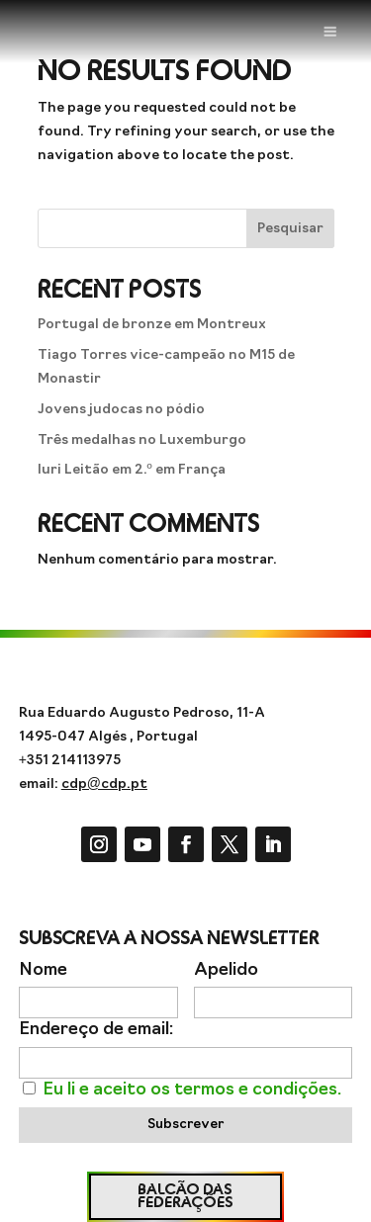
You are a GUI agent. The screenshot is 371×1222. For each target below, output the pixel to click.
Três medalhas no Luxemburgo (142, 440)
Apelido (226, 970)
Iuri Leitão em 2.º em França (132, 470)
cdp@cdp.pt (104, 784)
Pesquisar (290, 228)
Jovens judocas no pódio (121, 409)
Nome (43, 970)
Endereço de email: (96, 1029)
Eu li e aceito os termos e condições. (192, 1090)
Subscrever (185, 1124)
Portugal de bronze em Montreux (152, 324)
